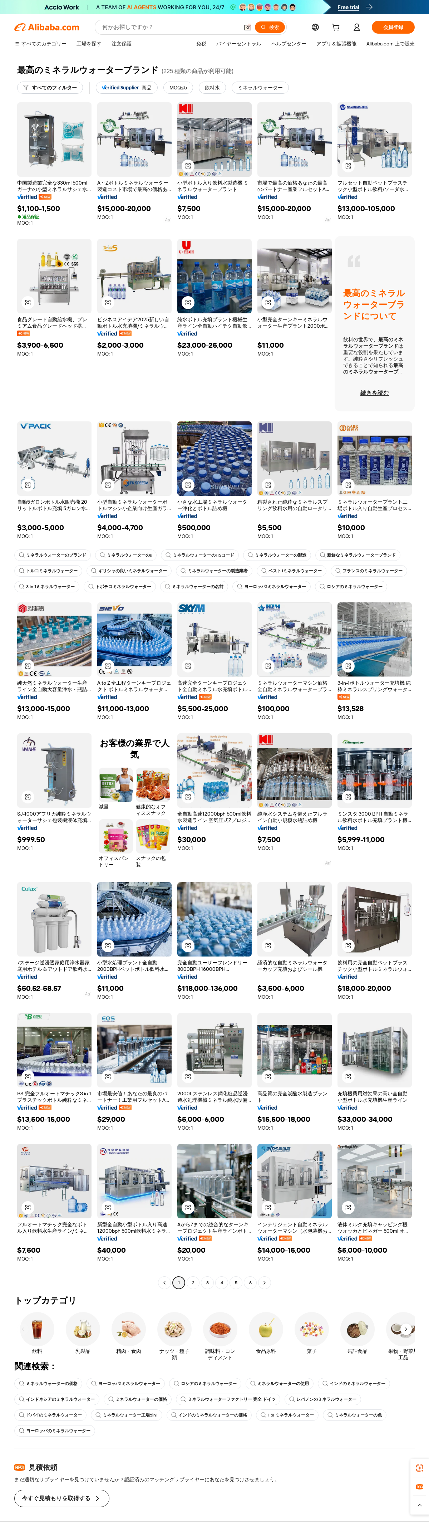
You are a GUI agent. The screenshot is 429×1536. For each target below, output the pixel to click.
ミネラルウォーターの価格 (48, 1383)
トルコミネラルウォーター (48, 571)
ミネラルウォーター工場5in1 (126, 1415)
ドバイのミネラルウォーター (50, 1415)
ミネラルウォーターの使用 (279, 1383)
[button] (247, 27)
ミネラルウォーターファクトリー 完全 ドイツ (228, 1399)
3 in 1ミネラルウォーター (47, 587)
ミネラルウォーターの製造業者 (214, 571)
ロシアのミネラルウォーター (351, 587)
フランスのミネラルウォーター (369, 571)
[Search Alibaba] (170, 27)
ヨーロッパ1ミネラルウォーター (271, 587)
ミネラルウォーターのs (126, 555)
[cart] (337, 28)
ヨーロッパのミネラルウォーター (54, 1431)
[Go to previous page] (164, 1282)
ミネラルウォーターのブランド (52, 555)
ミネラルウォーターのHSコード (200, 555)
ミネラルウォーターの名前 (194, 587)
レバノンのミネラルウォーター (322, 1399)
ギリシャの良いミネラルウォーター (129, 571)
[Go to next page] (264, 1282)
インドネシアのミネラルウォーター (57, 1399)
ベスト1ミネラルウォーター (291, 571)
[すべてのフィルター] (50, 88)
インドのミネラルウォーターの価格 (209, 1415)
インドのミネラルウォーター (353, 1383)
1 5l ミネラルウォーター (287, 1415)
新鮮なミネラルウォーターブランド (358, 555)
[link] (419, 1468)
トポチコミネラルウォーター (119, 587)
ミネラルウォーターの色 (354, 1415)
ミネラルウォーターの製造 (277, 555)
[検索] (270, 27)
